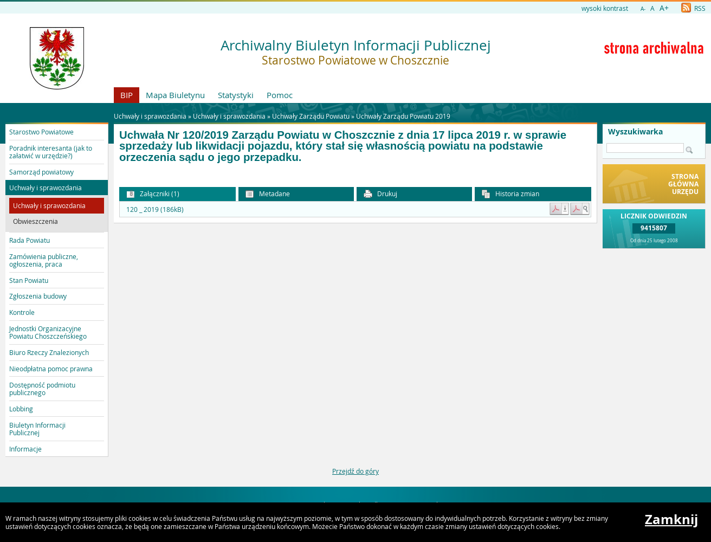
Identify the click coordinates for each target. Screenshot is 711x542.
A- (643, 8)
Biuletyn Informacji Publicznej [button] (37, 429)
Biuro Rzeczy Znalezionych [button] (49, 352)
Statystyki (236, 94)
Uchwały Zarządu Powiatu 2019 (403, 116)
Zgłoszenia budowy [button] (38, 296)
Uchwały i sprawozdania (229, 116)
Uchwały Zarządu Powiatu (311, 116)
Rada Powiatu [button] (29, 240)
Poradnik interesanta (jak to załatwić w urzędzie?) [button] (50, 152)
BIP (126, 94)
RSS (693, 8)
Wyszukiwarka (635, 132)
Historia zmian (510, 193)
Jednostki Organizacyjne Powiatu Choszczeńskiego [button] (48, 332)
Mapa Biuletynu (175, 94)
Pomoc (280, 94)
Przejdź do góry (355, 471)
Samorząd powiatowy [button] (41, 171)
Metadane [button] (267, 193)
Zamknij (671, 519)
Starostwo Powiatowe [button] (41, 131)
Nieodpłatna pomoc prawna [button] (51, 368)
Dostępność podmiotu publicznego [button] (42, 388)
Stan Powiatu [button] (28, 280)
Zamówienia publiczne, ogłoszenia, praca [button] (43, 260)
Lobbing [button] (21, 408)
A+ (664, 8)
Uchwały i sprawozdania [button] (45, 187)
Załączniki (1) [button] (152, 193)
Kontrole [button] (22, 312)
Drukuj (380, 193)
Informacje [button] (25, 448)
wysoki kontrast (604, 8)
